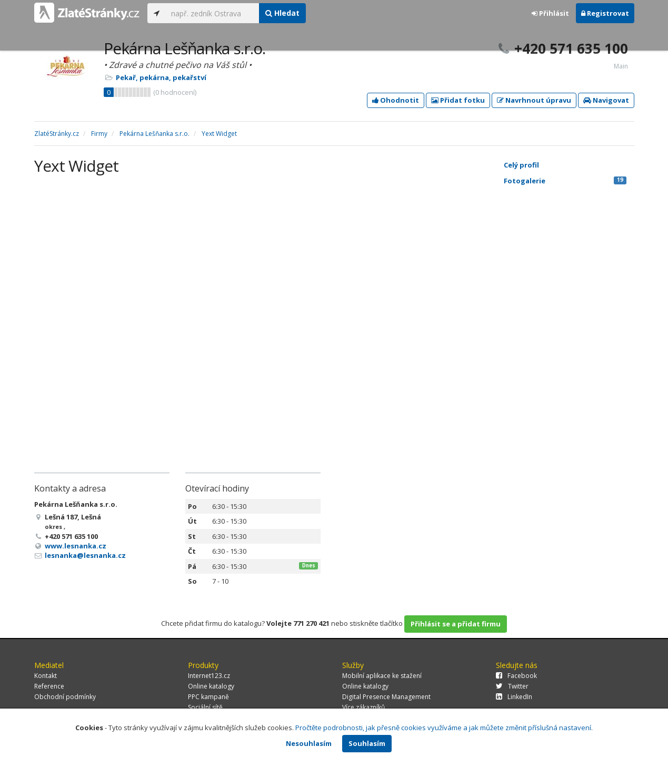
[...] (212, 13)
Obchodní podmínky (65, 696)
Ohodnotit (395, 100)
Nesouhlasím (309, 743)
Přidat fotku (458, 100)
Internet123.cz (209, 675)
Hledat (282, 13)
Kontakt (45, 675)
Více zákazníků (363, 707)
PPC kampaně (208, 696)
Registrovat (605, 13)
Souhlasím (366, 743)
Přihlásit (550, 13)
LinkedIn (514, 696)
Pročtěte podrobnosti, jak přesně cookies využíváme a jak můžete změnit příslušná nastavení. (444, 727)
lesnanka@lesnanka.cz (85, 555)
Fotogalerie (565, 180)
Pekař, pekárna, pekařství (161, 77)
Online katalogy (211, 686)
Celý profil (521, 165)
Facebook (516, 675)
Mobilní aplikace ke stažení (382, 675)
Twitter (512, 686)
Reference (49, 686)
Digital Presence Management (386, 696)
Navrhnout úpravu (534, 100)
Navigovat (606, 100)
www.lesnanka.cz (75, 546)
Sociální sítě (205, 707)
